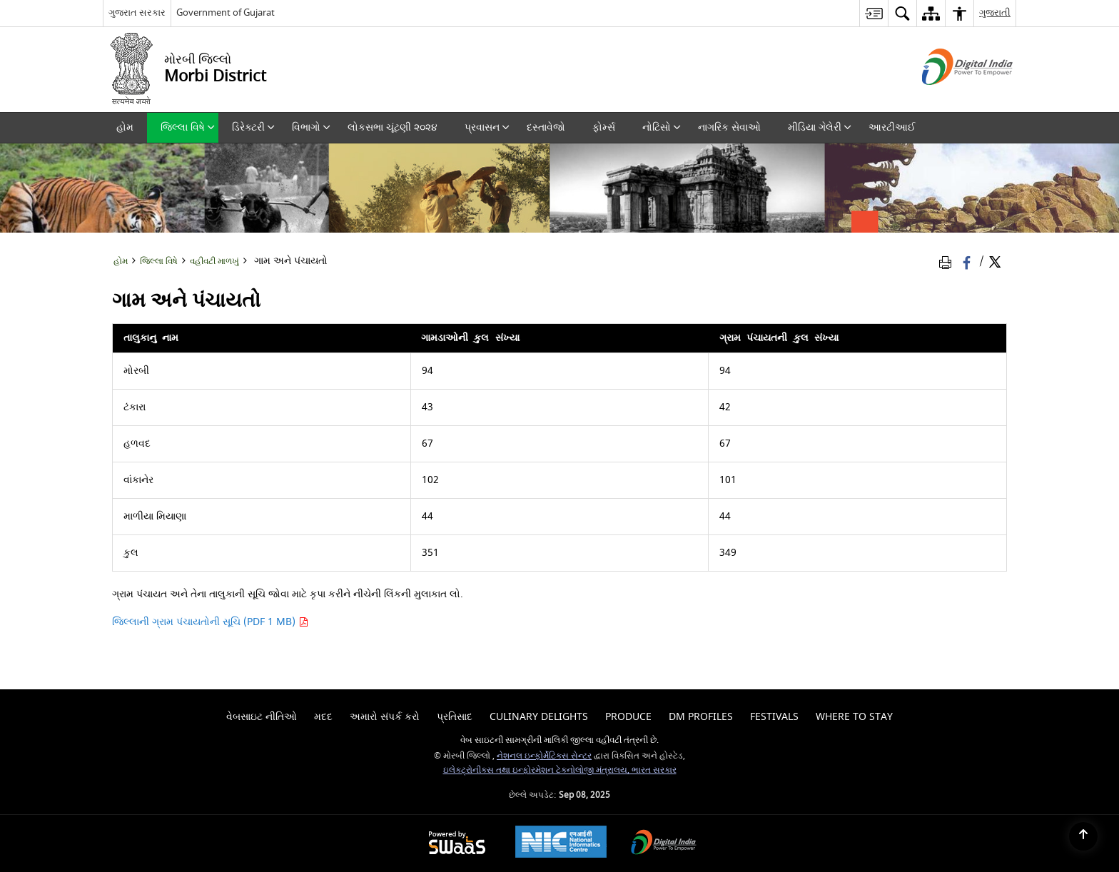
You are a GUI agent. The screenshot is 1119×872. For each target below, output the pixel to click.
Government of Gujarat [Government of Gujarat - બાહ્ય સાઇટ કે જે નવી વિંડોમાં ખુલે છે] (225, 12)
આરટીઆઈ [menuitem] (892, 127)
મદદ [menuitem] (323, 716)
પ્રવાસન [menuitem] (487, 127)
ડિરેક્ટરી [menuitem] (253, 127)
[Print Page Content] (947, 262)
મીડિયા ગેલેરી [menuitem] (819, 127)
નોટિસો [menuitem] (661, 127)
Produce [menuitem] (628, 716)
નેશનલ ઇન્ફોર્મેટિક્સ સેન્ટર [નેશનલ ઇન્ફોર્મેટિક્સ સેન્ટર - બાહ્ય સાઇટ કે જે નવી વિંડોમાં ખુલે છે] (544, 756)
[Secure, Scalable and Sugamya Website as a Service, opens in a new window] (457, 844)
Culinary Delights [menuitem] (539, 716)
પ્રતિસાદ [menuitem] (454, 716)
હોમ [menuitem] (124, 127)
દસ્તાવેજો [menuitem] (546, 127)
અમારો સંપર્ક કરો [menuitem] (385, 716)
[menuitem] (873, 13)
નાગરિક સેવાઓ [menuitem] (729, 127)
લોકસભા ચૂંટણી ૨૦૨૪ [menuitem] (392, 127)
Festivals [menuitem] (774, 716)
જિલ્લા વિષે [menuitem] (188, 127)
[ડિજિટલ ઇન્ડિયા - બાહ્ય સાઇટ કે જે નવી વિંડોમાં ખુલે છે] (949, 97)
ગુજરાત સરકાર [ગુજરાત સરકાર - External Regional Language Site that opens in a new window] (137, 12)
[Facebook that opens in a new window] (968, 262)
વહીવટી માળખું (214, 261)
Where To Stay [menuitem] (854, 716)
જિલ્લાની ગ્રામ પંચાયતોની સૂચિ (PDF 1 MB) (210, 621)
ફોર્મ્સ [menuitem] (603, 127)
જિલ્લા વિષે (159, 261)
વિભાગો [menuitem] (311, 127)
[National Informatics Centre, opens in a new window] (561, 843)
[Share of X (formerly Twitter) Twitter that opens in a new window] (995, 262)
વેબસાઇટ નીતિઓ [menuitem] (261, 716)
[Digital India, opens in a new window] (663, 844)
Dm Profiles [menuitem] (701, 716)
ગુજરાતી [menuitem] (995, 12)
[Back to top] (1083, 836)
